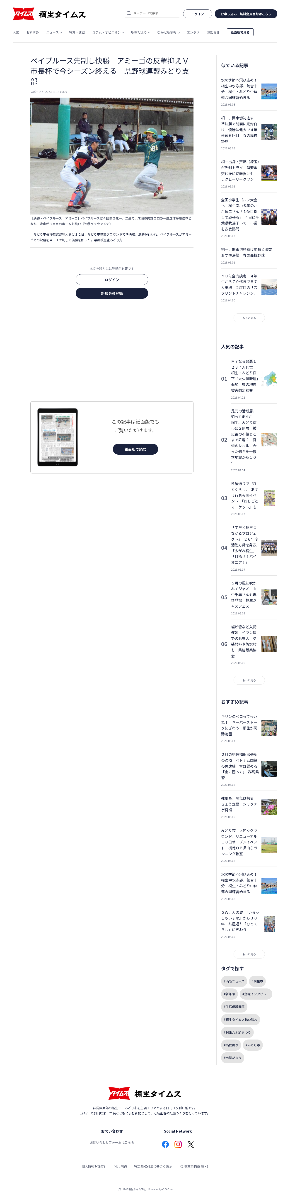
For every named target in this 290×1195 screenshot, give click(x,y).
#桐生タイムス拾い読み (240, 1019)
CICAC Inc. (168, 1189)
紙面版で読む (135, 449)
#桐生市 (257, 981)
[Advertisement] (111, 351)
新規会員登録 (112, 293)
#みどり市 (253, 1045)
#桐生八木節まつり (237, 1032)
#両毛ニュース (234, 981)
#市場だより (233, 1057)
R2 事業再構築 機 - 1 (193, 1166)
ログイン (112, 279)
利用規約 (120, 1166)
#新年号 (229, 994)
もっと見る (249, 318)
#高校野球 (231, 1045)
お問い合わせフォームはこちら (112, 1142)
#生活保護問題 (234, 1006)
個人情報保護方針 (94, 1166)
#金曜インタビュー (256, 994)
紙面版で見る (240, 32)
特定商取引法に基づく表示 (153, 1166)
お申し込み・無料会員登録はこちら (246, 14)
